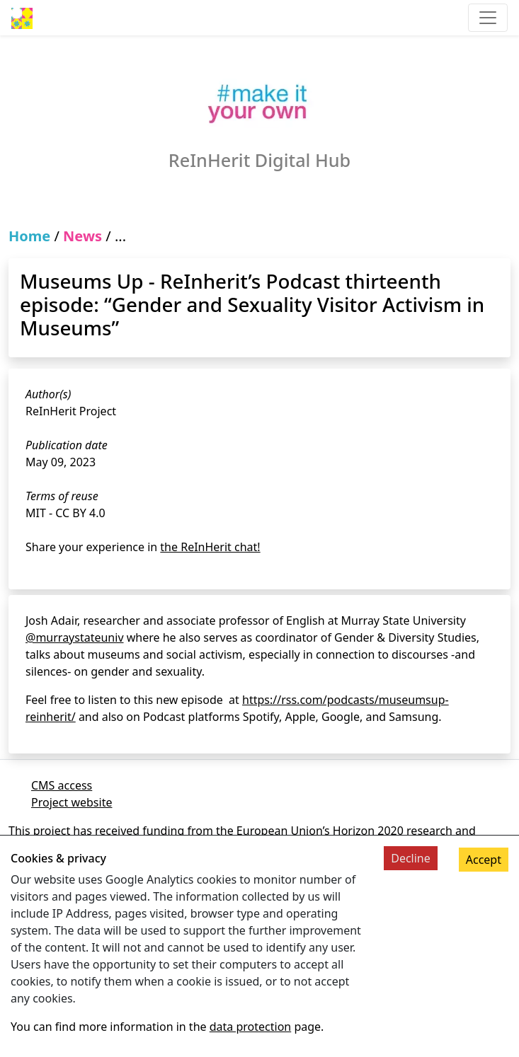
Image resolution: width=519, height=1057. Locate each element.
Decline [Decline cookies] (410, 858)
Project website (71, 802)
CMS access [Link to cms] (61, 785)
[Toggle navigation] (488, 18)
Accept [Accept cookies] (483, 859)
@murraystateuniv (74, 637)
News (82, 236)
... (120, 236)
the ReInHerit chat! (210, 547)
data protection (251, 1026)
